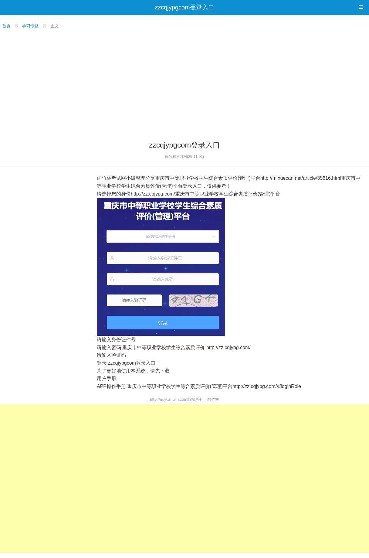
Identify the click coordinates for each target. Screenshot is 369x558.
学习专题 (30, 26)
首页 (6, 26)
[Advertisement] (184, 83)
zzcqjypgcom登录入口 (184, 7)
